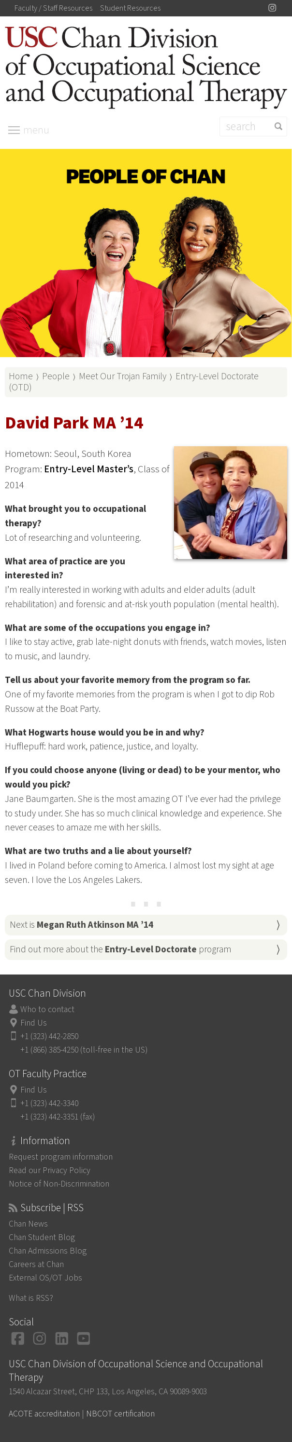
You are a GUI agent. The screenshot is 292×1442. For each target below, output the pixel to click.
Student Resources (130, 8)
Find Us (33, 1023)
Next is (81, 925)
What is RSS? (31, 1298)
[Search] (253, 126)
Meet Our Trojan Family (122, 376)
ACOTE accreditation (44, 1414)
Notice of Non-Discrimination (59, 1184)
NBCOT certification (120, 1414)
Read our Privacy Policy (49, 1170)
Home (21, 376)
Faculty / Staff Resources (53, 8)
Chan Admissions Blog (48, 1251)
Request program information (61, 1157)
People (56, 376)
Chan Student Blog (42, 1237)
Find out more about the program (121, 949)
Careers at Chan (36, 1264)
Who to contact (47, 1009)
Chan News (28, 1224)
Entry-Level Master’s (88, 469)
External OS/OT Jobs (45, 1278)
